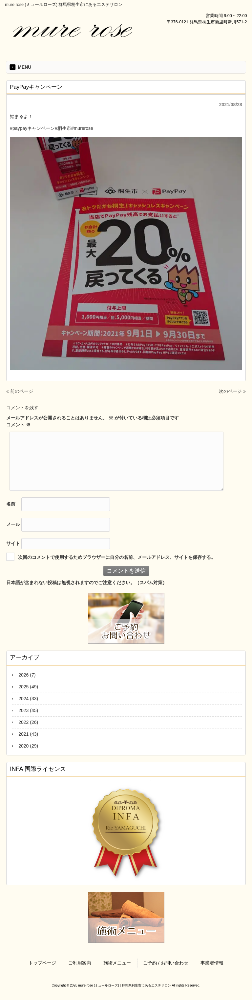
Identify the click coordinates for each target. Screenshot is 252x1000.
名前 (10, 504)
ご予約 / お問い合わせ (165, 962)
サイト (13, 543)
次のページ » (232, 391)
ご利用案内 (79, 962)
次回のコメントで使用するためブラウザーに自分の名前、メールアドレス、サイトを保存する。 (117, 557)
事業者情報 (211, 962)
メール (13, 524)
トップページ (42, 962)
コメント (18, 424)
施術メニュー (117, 962)
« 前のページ (19, 391)
